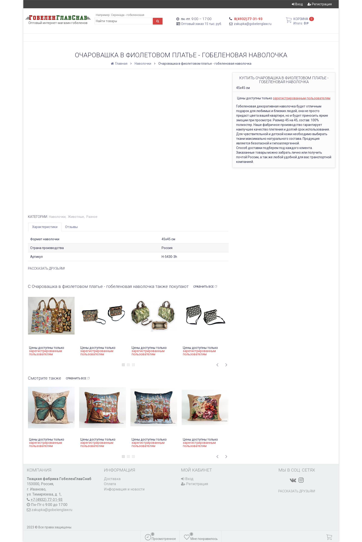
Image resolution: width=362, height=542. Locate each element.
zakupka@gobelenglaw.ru (253, 24)
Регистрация (320, 4)
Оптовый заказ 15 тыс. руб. (201, 24)
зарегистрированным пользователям (301, 98)
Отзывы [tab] (71, 227)
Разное (91, 217)
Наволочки (143, 63)
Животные (76, 217)
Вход (297, 4)
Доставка (112, 479)
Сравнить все (205, 287)
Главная (119, 63)
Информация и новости (124, 489)
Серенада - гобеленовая (127, 15)
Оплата (110, 484)
